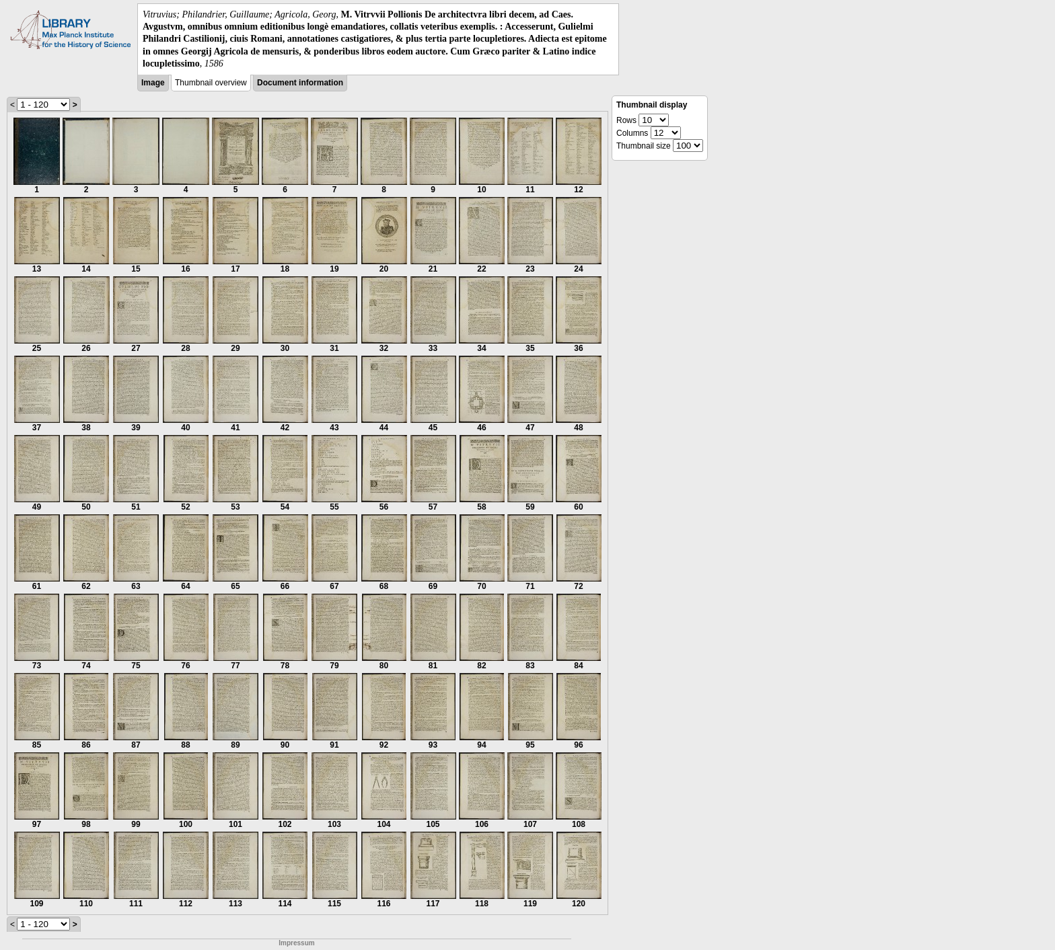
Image (153, 82)
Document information (300, 82)
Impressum (296, 943)
